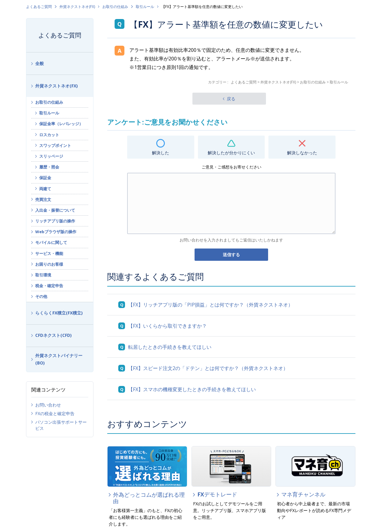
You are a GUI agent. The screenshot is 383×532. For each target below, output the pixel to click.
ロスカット (49, 134)
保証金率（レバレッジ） (61, 123)
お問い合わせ (48, 405)
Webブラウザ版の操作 (55, 231)
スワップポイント (55, 145)
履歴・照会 (49, 167)
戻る (231, 99)
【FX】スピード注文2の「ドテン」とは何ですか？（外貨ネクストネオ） (208, 368)
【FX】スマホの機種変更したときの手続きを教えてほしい (192, 389)
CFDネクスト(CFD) (53, 335)
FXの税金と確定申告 (54, 413)
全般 (39, 63)
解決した (160, 153)
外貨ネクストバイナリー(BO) (58, 359)
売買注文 (43, 199)
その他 (41, 296)
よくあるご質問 (39, 6)
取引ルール (145, 6)
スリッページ (51, 156)
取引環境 (43, 275)
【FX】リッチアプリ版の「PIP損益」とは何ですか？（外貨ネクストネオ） (210, 304)
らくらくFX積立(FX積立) (59, 313)
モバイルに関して (51, 242)
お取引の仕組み (115, 6)
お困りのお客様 (49, 264)
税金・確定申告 (49, 285)
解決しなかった (302, 153)
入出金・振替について (55, 210)
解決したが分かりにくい (231, 153)
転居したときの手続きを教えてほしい (169, 347)
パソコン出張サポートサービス (61, 425)
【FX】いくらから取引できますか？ (167, 325)
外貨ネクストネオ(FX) (77, 6)
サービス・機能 (49, 253)
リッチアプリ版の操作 (55, 221)
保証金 (45, 177)
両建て (45, 188)
